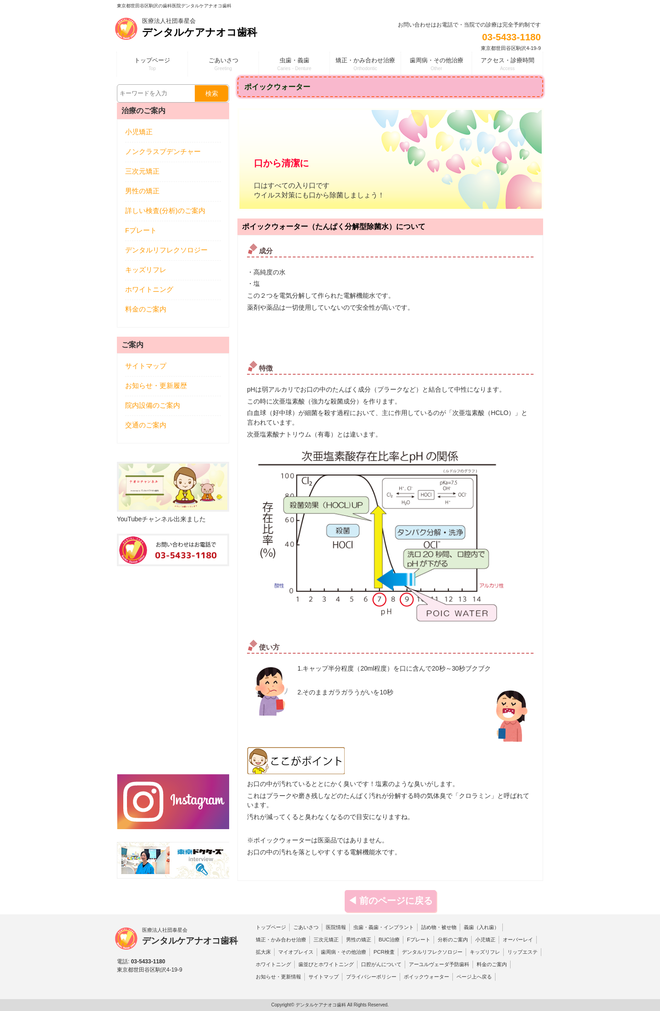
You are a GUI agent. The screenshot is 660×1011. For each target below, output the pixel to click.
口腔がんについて (381, 964)
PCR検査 (384, 952)
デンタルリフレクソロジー (166, 250)
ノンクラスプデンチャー (163, 151)
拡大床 (263, 952)
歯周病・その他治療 (343, 952)
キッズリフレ (145, 269)
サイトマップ (145, 366)
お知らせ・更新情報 (278, 976)
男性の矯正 (142, 191)
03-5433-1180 (511, 37)
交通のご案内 (145, 425)
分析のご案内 (453, 939)
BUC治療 (389, 939)
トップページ (271, 927)
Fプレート (141, 230)
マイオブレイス (296, 952)
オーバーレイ (518, 939)
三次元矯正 (142, 171)
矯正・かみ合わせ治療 (281, 939)
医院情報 (336, 927)
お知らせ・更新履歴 (156, 385)
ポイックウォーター (426, 976)
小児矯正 (139, 132)
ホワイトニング (149, 289)
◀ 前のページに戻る (390, 901)
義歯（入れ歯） (481, 927)
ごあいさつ (306, 927)
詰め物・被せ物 (438, 927)
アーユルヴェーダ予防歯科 (439, 964)
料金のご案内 (145, 309)
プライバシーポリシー (371, 976)
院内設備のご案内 (152, 405)
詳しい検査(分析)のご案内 (165, 210)
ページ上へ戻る (474, 976)
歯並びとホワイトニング (326, 964)
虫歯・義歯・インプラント (383, 927)
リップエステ (522, 952)
